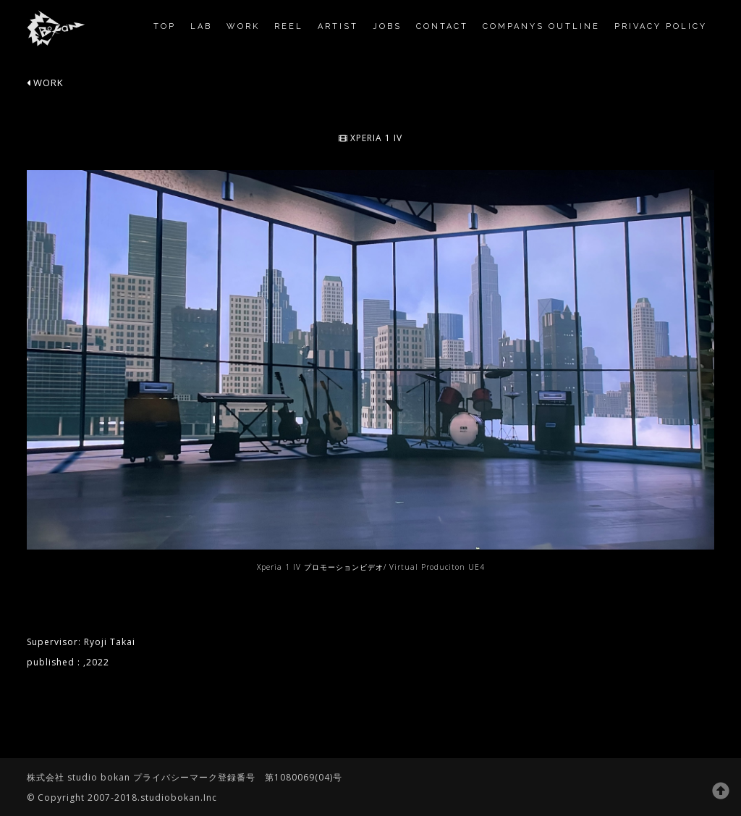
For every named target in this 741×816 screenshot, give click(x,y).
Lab (201, 26)
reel (288, 26)
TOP (164, 26)
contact (442, 26)
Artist (338, 26)
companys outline (541, 26)
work (243, 26)
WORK (45, 82)
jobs (387, 26)
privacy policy (660, 26)
